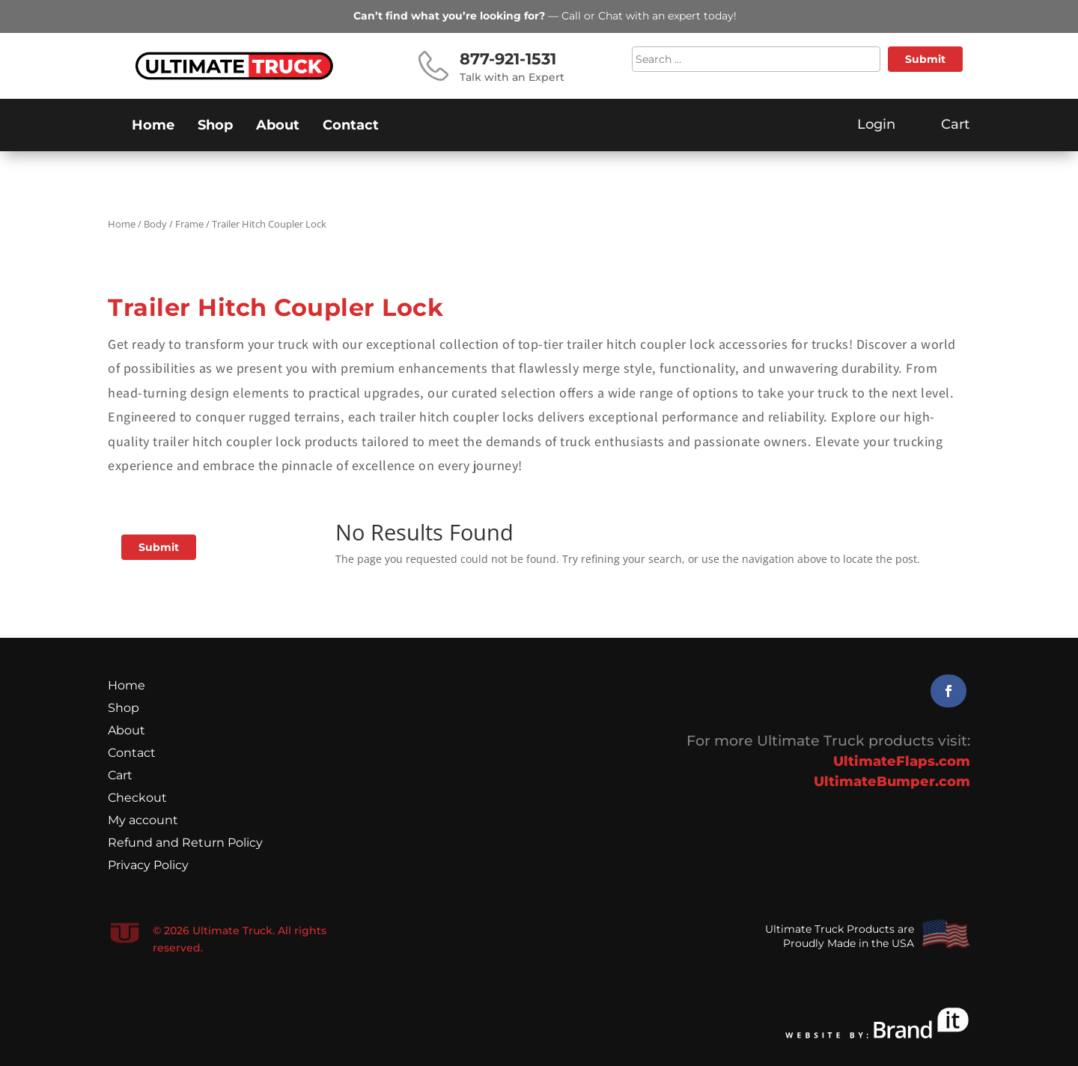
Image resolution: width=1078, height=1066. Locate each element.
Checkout (137, 799)
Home (153, 126)
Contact (351, 126)
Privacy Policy (148, 866)
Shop (215, 126)
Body (155, 224)
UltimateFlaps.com (901, 761)
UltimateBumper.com (892, 781)
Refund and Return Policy (185, 844)
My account (143, 821)
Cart (120, 776)
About (277, 126)
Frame (189, 224)
